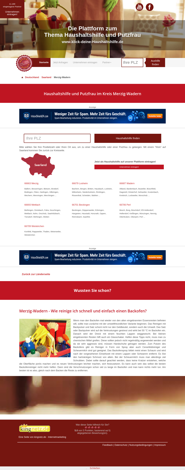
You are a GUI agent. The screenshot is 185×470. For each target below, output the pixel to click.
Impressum (160, 445)
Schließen (95, 468)
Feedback (108, 445)
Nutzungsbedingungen (140, 445)
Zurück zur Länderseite (36, 274)
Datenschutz (120, 445)
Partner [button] (106, 62)
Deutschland (30, 77)
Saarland (46, 77)
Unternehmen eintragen (85, 62)
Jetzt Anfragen (60, 62)
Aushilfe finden (155, 62)
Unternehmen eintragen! (129, 167)
